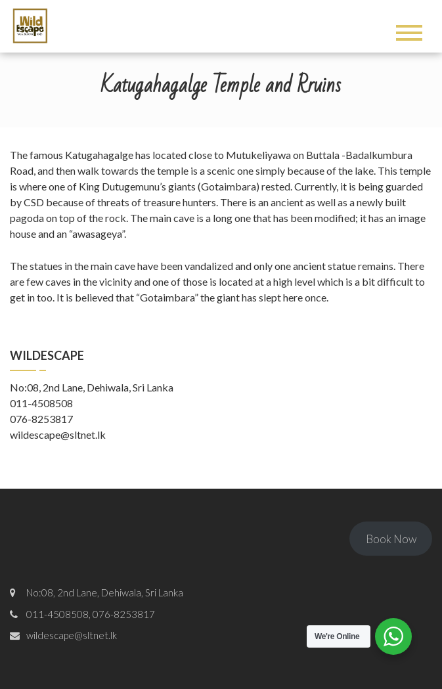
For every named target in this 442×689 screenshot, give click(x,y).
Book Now (391, 539)
